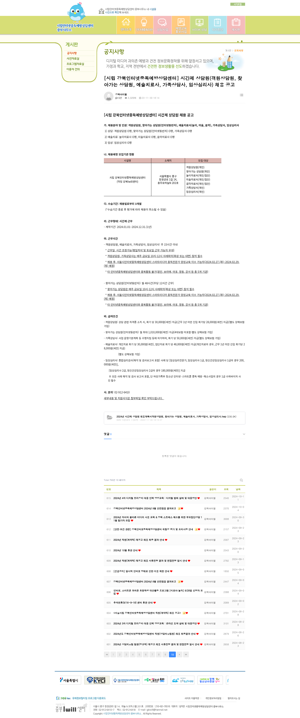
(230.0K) (176, 416)
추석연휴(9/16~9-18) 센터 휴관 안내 (133, 602)
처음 (107, 654)
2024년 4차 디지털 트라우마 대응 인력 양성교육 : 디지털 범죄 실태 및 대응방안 (155, 498)
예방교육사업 (181, 25)
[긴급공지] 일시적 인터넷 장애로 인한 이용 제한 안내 (141, 571)
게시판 (236, 25)
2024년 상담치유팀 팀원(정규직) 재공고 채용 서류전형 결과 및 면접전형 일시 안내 (156, 644)
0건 (118, 97)
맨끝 (186, 654)
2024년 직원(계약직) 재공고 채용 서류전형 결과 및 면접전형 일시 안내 (150, 560)
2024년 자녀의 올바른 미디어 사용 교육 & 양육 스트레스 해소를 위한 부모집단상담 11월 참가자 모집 (157, 518)
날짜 (238, 489)
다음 (179, 654)
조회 (226, 489)
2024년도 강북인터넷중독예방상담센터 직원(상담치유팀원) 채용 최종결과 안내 (154, 633)
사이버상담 (199, 25)
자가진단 (218, 25)
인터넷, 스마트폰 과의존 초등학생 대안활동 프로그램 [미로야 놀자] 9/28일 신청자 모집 (158, 592)
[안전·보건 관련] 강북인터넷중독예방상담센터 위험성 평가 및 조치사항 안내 (153, 529)
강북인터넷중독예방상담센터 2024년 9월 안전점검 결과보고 (145, 508)
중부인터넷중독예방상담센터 (126, 25)
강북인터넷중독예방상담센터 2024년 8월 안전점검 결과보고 (145, 581)
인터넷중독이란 (144, 25)
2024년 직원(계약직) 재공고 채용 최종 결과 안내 (139, 539)
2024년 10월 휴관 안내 (125, 550)
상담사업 (162, 25)
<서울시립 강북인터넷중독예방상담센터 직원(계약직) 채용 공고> (147, 612)
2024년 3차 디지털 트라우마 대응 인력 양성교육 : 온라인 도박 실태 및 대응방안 (155, 623)
